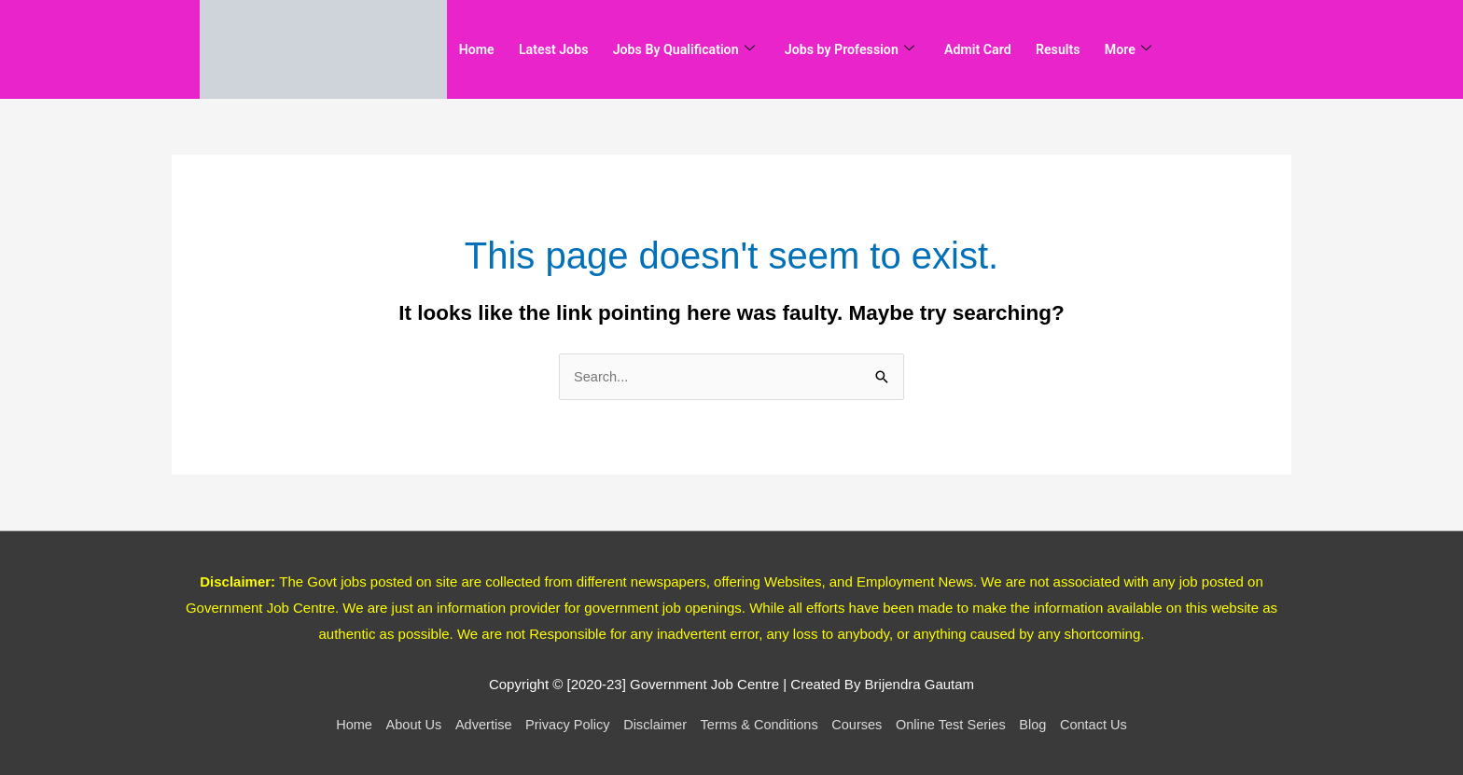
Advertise (476, 725)
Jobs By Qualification (701, 50)
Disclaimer (652, 725)
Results (1102, 49)
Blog (1042, 725)
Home (479, 49)
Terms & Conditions (760, 725)
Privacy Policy (562, 725)
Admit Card (1015, 49)
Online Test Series (956, 725)
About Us (404, 725)
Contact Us (1104, 725)
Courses (861, 725)
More (1177, 50)
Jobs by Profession (878, 50)
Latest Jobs (563, 49)
